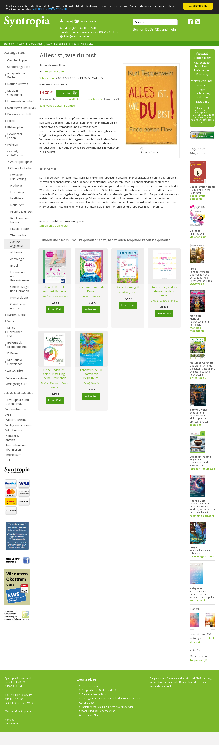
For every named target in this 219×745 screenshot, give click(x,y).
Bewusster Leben (14, 136)
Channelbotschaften (20, 168)
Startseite (9, 43)
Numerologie (19, 297)
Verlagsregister (16, 384)
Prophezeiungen (20, 211)
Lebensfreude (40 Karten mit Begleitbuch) (91, 374)
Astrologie (17, 259)
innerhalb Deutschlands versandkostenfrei (83, 99)
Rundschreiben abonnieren (15, 447)
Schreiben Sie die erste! (53, 225)
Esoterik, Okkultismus (30, 43)
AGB (8, 414)
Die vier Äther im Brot (94, 694)
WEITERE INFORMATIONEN (64, 10)
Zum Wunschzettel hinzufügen (57, 105)
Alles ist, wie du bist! (82, 43)
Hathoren (16, 185)
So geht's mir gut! (127, 287)
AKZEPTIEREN (198, 6)
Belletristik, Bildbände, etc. (17, 344)
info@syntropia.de (76, 36)
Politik (11, 121)
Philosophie (15, 127)
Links (8, 460)
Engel (14, 265)
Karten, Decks (16, 315)
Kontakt (9, 719)
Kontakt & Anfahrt (12, 438)
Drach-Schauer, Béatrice (54, 296)
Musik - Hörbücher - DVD (15, 332)
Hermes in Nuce (91, 715)
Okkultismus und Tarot (18, 306)
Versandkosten (15, 409)
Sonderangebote (18, 67)
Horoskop (17, 192)
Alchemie (16, 252)
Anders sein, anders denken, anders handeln (164, 291)
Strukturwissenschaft (18, 108)
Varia (10, 321)
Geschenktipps (17, 60)
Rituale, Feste (19, 229)
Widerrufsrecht (15, 420)
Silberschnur (47, 78)
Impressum (13, 455)
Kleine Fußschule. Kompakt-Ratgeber (54, 289)
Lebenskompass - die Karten (91, 289)
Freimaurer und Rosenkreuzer (19, 276)
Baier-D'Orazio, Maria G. (164, 300)
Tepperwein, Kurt (55, 71)
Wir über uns (14, 430)
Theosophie (18, 235)
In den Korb (68, 93)
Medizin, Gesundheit (15, 92)
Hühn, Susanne (91, 296)
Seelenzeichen (90, 686)
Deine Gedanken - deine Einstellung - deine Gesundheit (54, 374)
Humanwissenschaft (18, 101)
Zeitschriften (15, 370)
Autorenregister (16, 378)
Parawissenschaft (18, 114)
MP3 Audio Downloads (14, 362)
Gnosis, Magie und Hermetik (19, 289)
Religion (12, 144)
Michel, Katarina (91, 383)
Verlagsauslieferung (17, 425)
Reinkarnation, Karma (19, 220)
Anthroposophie (20, 162)
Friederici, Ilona (127, 292)
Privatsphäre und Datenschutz (17, 402)
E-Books (13, 353)
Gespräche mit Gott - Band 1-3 (99, 690)
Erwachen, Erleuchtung (18, 177)
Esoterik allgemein (56, 43)
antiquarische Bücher (16, 75)
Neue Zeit (17, 205)
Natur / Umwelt (17, 84)
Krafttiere (17, 198)
